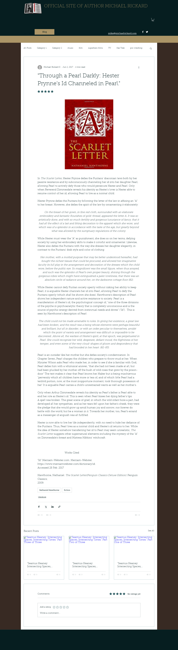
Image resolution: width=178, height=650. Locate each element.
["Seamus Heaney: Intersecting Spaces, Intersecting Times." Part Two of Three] (89, 547)
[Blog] (44, 32)
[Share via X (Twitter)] (45, 506)
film (81, 48)
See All (151, 531)
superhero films (95, 48)
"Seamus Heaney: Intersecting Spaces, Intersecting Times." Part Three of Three (41, 565)
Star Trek (121, 48)
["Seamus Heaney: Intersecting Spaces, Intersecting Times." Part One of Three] (134, 547)
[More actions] (138, 67)
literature (42, 497)
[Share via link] (59, 506)
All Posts (27, 48)
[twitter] (147, 31)
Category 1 (42, 48)
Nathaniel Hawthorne (49, 490)
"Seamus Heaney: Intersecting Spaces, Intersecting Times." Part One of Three (131, 565)
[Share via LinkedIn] (52, 506)
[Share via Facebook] (39, 506)
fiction (67, 490)
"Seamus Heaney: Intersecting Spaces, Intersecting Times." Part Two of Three (86, 565)
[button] (153, 19)
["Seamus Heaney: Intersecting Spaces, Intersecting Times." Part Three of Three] (44, 547)
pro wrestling (136, 48)
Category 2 (57, 48)
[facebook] (142, 31)
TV (109, 48)
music (70, 48)
